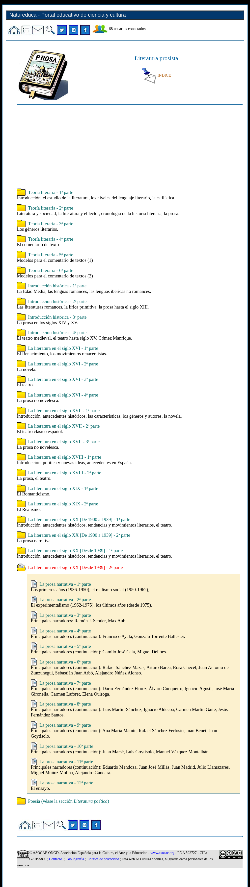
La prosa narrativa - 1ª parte (65, 584)
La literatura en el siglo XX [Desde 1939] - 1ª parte (75, 550)
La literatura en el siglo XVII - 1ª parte (64, 410)
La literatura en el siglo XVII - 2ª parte (64, 426)
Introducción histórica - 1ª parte (57, 285)
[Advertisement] (130, 147)
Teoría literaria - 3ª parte (50, 223)
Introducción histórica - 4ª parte (57, 332)
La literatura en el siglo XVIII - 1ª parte (64, 457)
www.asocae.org (162, 853)
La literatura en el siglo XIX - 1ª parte (63, 488)
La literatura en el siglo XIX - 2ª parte (63, 503)
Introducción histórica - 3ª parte (57, 317)
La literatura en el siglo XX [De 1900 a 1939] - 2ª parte (79, 535)
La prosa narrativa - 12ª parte (66, 782)
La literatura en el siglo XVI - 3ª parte (63, 379)
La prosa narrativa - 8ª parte (65, 704)
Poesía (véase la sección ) (68, 801)
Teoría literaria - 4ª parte (50, 239)
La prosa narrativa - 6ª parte (65, 662)
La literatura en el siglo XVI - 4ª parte (63, 395)
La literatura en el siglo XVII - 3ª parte (64, 441)
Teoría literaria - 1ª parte (50, 192)
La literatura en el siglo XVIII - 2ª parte (64, 472)
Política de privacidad (103, 859)
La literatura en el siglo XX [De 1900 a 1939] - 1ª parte (79, 519)
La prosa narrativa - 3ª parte (65, 615)
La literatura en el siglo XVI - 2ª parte (63, 363)
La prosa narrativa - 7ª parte (65, 683)
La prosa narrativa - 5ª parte (65, 646)
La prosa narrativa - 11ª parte (66, 761)
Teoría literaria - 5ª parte (50, 254)
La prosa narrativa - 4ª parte (65, 630)
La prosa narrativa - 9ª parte (65, 725)
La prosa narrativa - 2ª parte (65, 599)
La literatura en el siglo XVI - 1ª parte (63, 348)
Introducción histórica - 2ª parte (57, 301)
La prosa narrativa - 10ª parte (66, 746)
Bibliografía (75, 859)
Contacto (55, 859)
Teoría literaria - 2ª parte (50, 208)
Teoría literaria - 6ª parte (50, 270)
